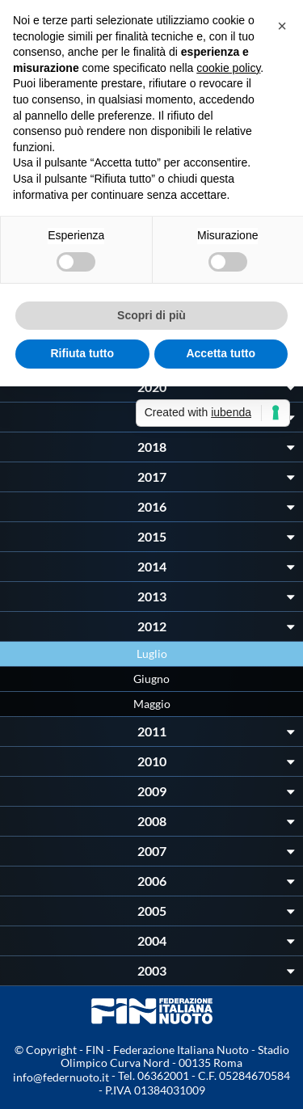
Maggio (151, 704)
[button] (282, 26)
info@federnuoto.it (61, 1077)
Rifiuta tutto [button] (82, 353)
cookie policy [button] (228, 67)
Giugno (151, 678)
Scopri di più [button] (151, 315)
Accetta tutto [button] (220, 353)
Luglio (152, 653)
